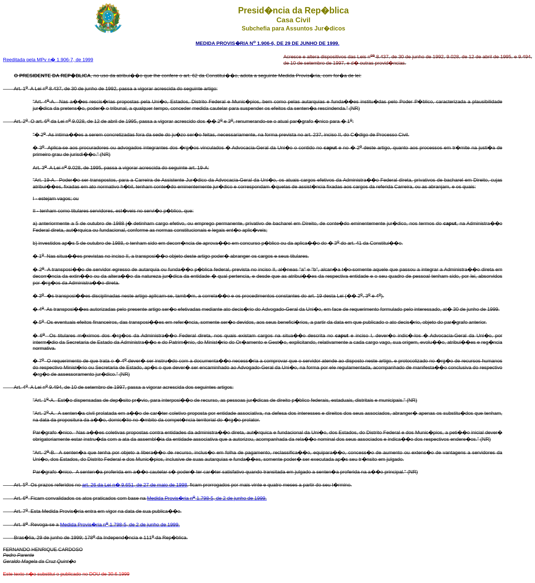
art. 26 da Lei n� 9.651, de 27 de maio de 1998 (134, 485)
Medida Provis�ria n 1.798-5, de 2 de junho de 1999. (207, 498)
